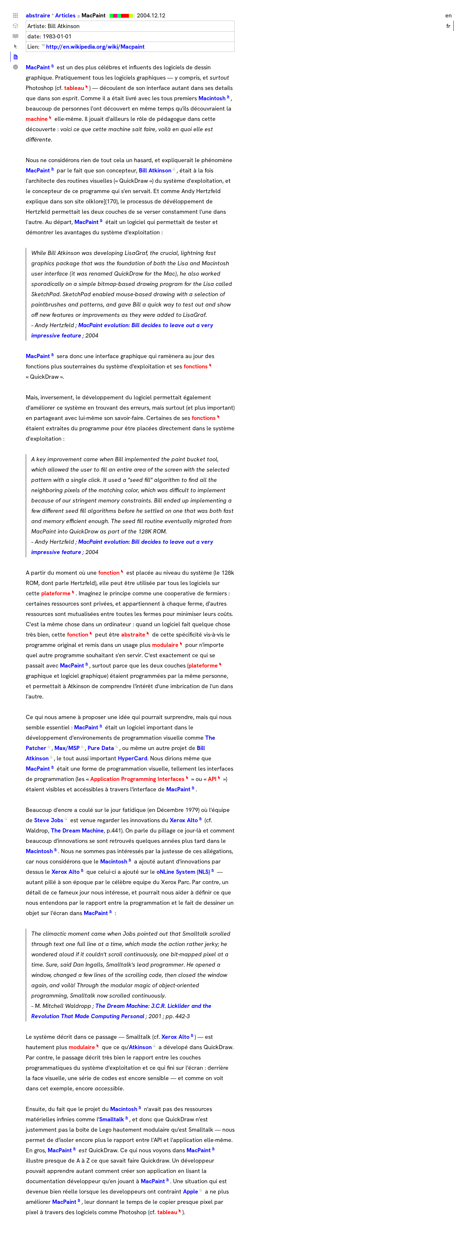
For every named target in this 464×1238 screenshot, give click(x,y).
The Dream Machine (77, 830)
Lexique (15, 46)
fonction (109, 572)
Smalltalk (111, 1119)
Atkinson (140, 1047)
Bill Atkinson (155, 170)
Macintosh (212, 98)
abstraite (133, 634)
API (212, 779)
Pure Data (101, 748)
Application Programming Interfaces (137, 779)
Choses (15, 26)
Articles (65, 15)
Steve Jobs (48, 820)
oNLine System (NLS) (183, 871)
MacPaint (38, 67)
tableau (74, 88)
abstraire (38, 15)
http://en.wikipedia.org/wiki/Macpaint (95, 46)
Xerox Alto (184, 820)
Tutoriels (15, 36)
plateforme (56, 593)
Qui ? (15, 67)
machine (37, 118)
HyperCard (132, 758)
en (448, 15)
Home (15, 15)
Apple (190, 1191)
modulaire (165, 644)
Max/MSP (67, 748)
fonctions (196, 366)
